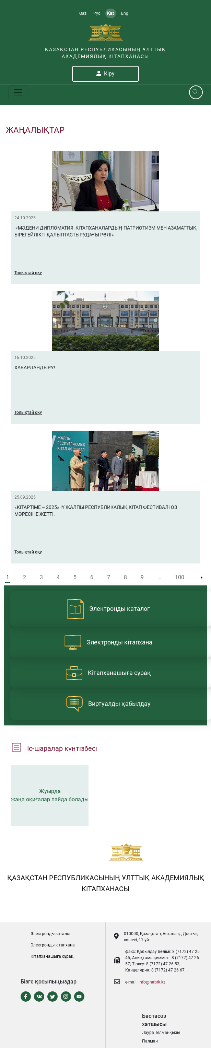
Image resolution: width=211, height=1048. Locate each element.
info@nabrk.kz (152, 982)
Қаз (110, 13)
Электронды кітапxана (53, 945)
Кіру (105, 73)
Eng (124, 13)
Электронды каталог (51, 933)
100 (179, 577)
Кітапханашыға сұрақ (52, 956)
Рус (96, 13)
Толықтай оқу (28, 272)
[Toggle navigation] (17, 92)
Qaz (82, 13)
